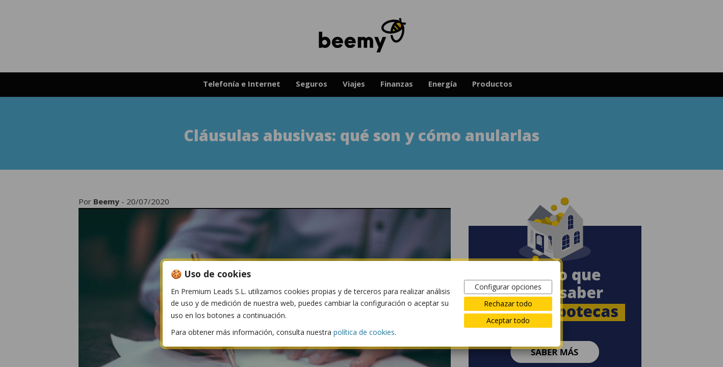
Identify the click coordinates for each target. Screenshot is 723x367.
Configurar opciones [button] (508, 287)
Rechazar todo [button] (508, 303)
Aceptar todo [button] (508, 320)
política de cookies (364, 332)
